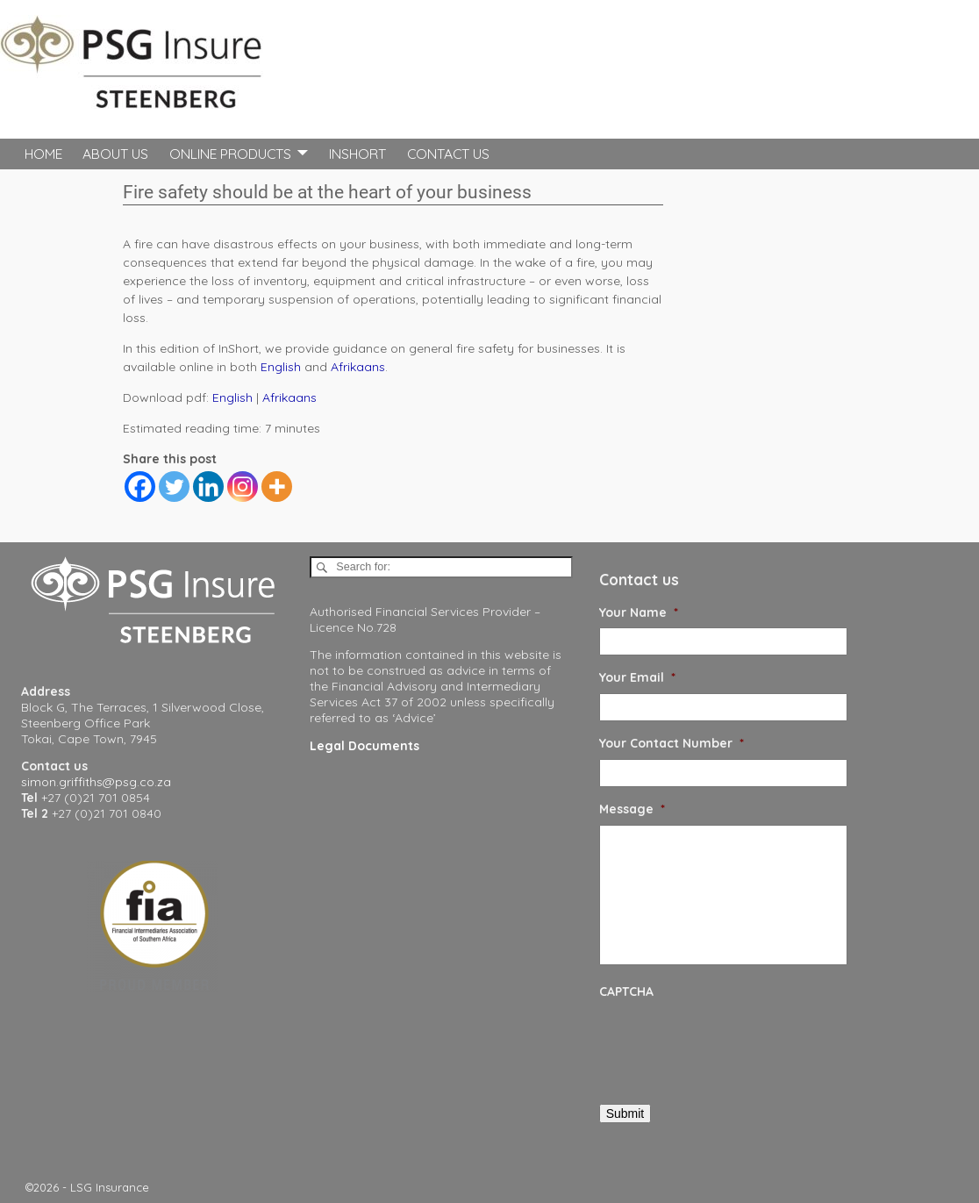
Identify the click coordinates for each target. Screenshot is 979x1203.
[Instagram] (242, 486)
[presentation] (732, 1041)
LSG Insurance (109, 1187)
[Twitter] (174, 486)
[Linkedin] (208, 486)
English (281, 367)
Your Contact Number (671, 743)
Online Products (230, 153)
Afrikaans (358, 367)
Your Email (637, 677)
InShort (357, 153)
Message (632, 809)
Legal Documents (364, 746)
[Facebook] (140, 486)
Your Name (638, 612)
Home (43, 153)
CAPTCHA (626, 991)
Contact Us (448, 153)
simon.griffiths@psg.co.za (96, 782)
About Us (115, 153)
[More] (276, 486)
